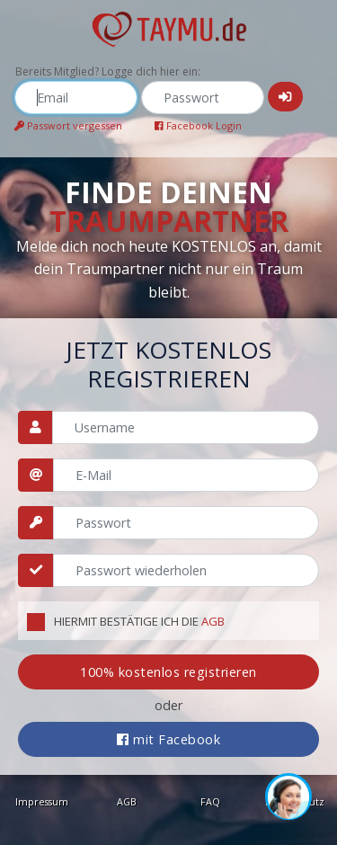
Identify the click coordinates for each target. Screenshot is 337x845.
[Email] (186, 475)
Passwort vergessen (68, 125)
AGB (213, 621)
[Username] (185, 427)
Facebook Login (198, 125)
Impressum (41, 801)
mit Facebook (168, 739)
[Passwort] (186, 522)
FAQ (210, 801)
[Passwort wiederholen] (186, 570)
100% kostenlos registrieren (168, 671)
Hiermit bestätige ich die (139, 621)
